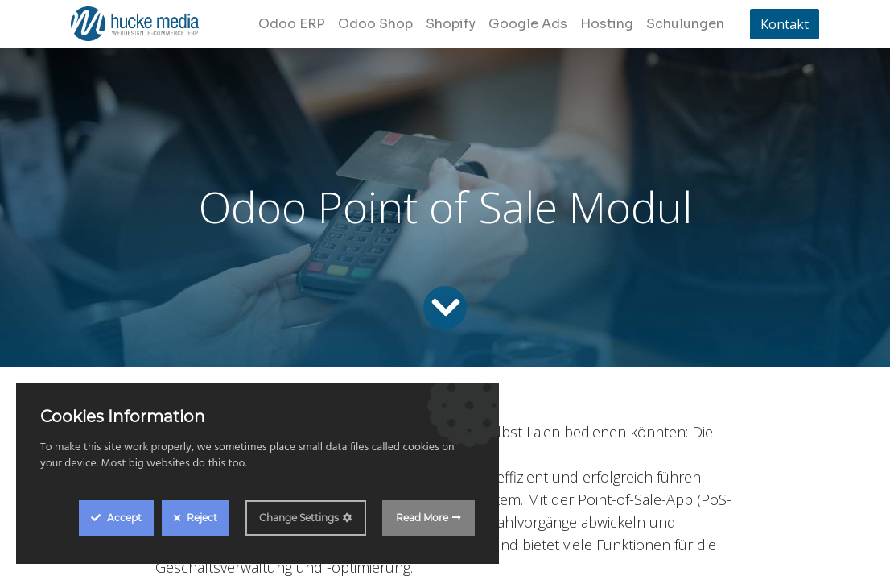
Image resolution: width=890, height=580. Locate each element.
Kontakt (784, 24)
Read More (422, 518)
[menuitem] (292, 24)
